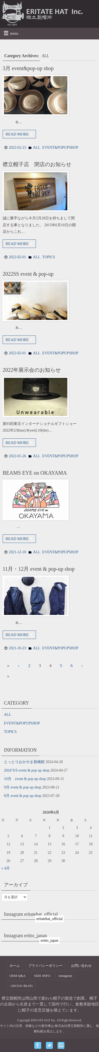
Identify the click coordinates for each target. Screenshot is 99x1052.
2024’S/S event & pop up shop (26, 770)
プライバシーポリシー (45, 966)
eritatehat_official (49, 919)
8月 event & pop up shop (22, 796)
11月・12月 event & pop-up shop (39, 569)
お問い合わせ (81, 966)
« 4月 (6, 868)
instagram (65, 976)
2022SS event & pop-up (28, 274)
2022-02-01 (17, 257)
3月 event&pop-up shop (28, 68)
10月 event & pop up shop (25, 779)
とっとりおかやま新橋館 (24, 762)
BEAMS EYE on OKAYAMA (35, 473)
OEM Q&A (18, 976)
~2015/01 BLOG (21, 986)
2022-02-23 (17, 147)
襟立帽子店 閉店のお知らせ (37, 164)
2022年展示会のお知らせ (32, 370)
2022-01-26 (17, 456)
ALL (36, 147)
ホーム (15, 966)
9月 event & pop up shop (22, 787)
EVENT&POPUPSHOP (60, 147)
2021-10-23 (17, 648)
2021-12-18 (17, 552)
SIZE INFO (42, 976)
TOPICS (48, 257)
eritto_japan (49, 940)
